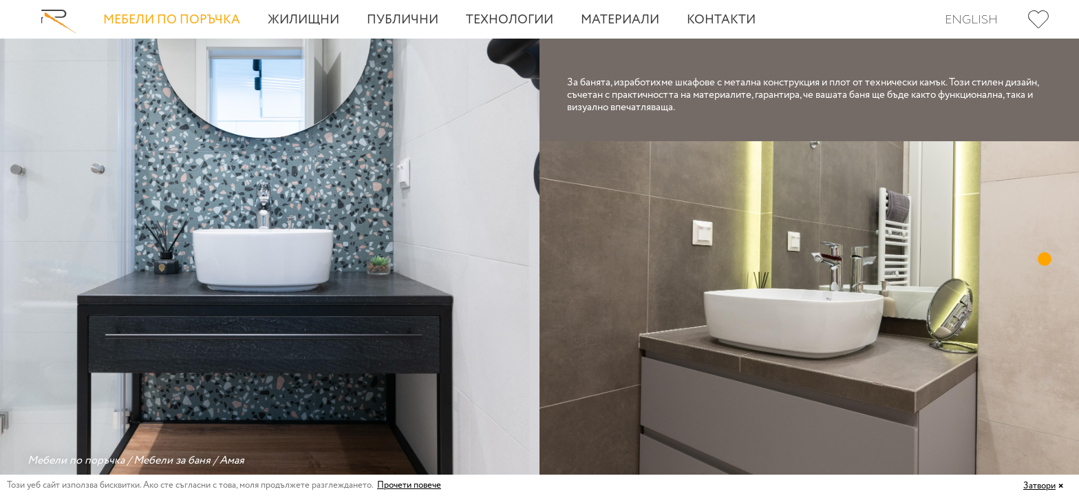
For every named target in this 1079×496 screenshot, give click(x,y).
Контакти (721, 20)
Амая (232, 460)
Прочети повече (409, 485)
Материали (620, 20)
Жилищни (303, 20)
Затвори (1039, 486)
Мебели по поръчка (171, 20)
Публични (402, 20)
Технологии (509, 20)
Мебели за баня (172, 460)
